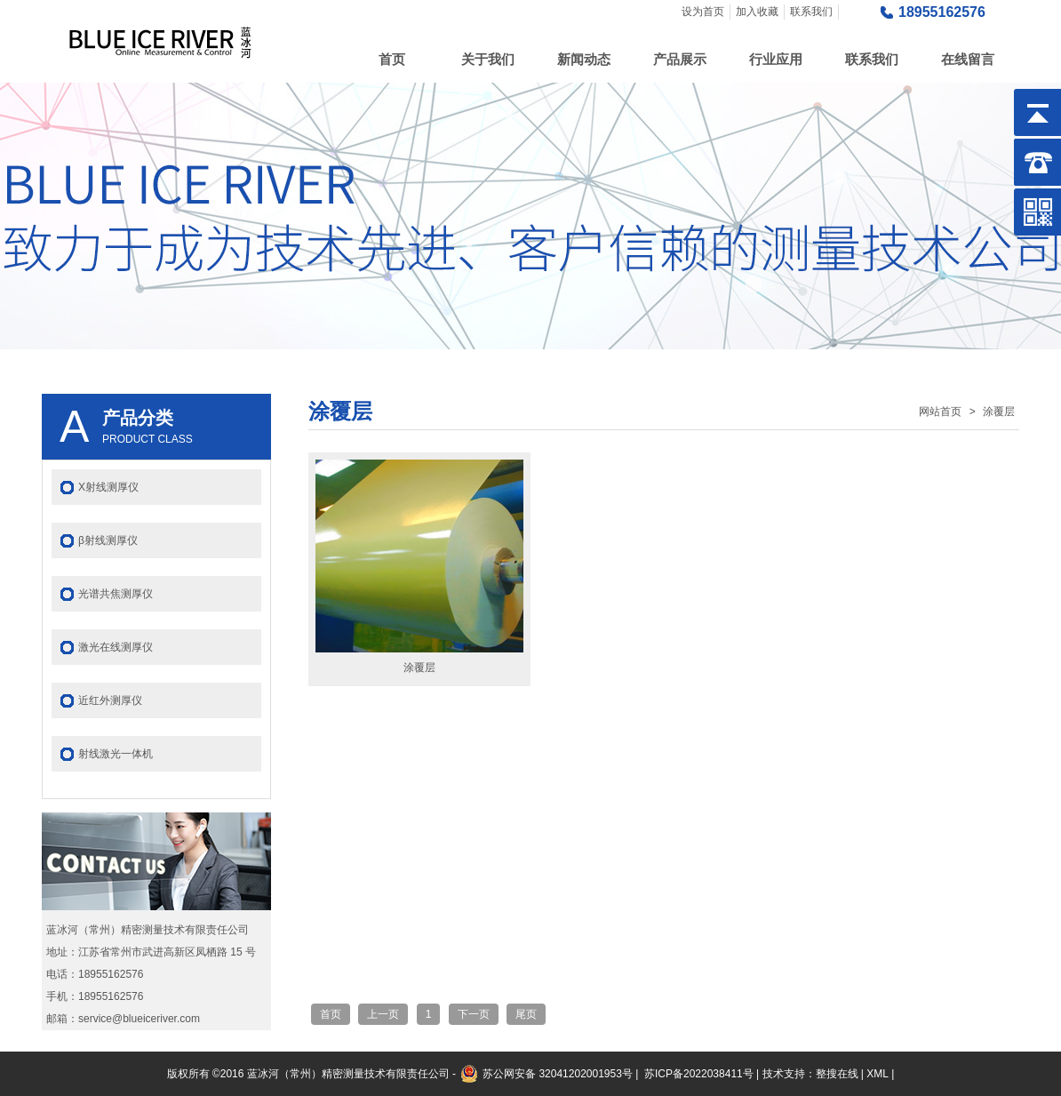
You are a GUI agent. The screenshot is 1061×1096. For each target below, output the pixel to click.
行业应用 (775, 59)
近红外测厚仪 (110, 700)
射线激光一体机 (115, 754)
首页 (392, 59)
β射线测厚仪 (108, 540)
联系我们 (811, 11)
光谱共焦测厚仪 (115, 594)
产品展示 (679, 59)
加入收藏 (757, 11)
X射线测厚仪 (108, 487)
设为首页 (703, 11)
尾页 (526, 1014)
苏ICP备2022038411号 (699, 1074)
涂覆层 (999, 411)
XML (877, 1074)
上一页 (383, 1014)
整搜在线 (837, 1074)
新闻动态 (583, 59)
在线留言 (967, 59)
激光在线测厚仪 (115, 647)
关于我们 (488, 59)
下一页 (474, 1014)
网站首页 (940, 411)
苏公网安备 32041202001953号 (558, 1074)
